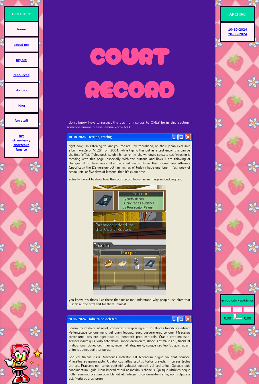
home (21, 29)
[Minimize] (175, 137)
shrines (21, 90)
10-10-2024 (237, 29)
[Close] (188, 137)
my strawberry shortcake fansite (21, 142)
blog (21, 105)
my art (21, 60)
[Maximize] (181, 137)
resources (21, 75)
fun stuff (21, 120)
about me (21, 44)
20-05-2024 (237, 34)
